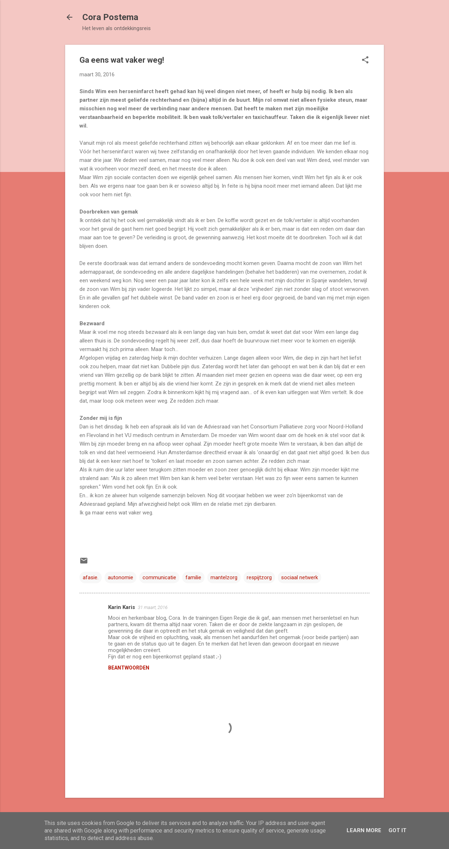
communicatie (159, 577)
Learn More (364, 830)
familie (193, 577)
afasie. (90, 577)
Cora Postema (110, 17)
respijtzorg (259, 577)
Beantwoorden (128, 668)
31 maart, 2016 (153, 607)
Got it (397, 830)
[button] (365, 61)
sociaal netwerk (299, 577)
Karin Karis (121, 607)
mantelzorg (224, 577)
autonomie (120, 577)
